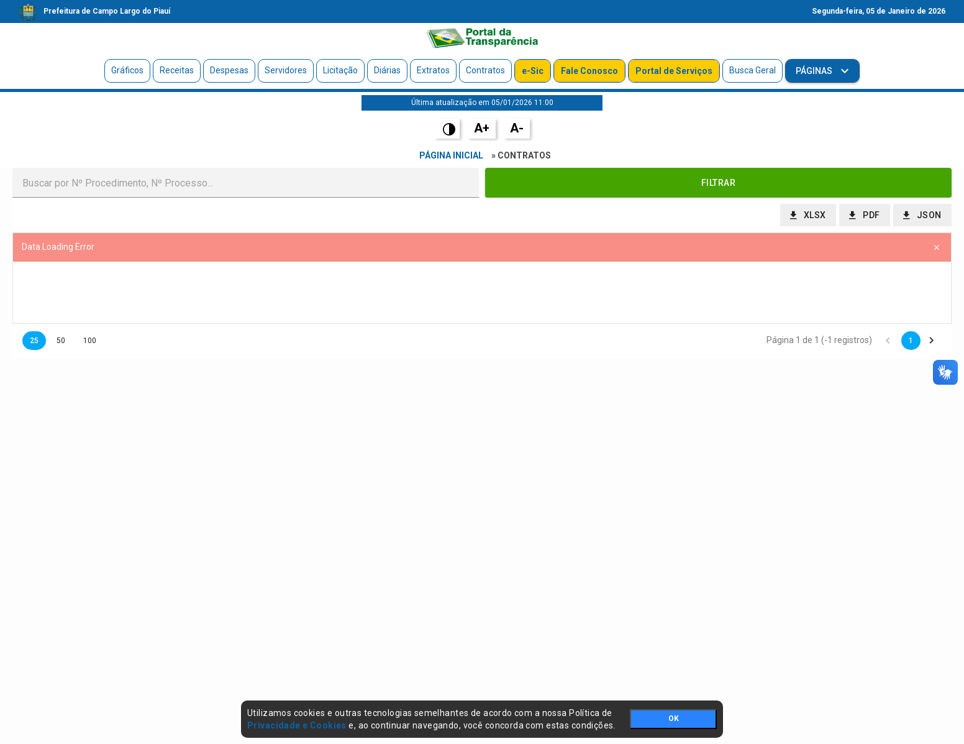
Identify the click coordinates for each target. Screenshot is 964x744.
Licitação (340, 70)
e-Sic (532, 71)
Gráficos (127, 70)
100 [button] (89, 340)
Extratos (433, 70)
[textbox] (245, 183)
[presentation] (482, 293)
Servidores (286, 70)
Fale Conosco (589, 71)
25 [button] (34, 340)
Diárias (387, 70)
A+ (481, 128)
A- (517, 128)
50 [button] (61, 340)
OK (673, 718)
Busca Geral (752, 70)
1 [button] (911, 340)
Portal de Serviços (673, 71)
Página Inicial (451, 155)
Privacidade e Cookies (297, 725)
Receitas (177, 70)
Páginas (815, 71)
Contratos (485, 70)
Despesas (229, 70)
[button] (718, 183)
